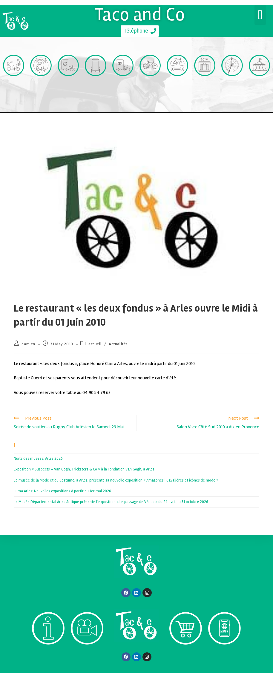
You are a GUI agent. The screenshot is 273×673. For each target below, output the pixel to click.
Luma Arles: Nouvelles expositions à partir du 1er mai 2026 (62, 491)
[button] (260, 15)
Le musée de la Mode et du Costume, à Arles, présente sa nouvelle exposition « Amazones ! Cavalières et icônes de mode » (116, 480)
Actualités (118, 344)
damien (28, 344)
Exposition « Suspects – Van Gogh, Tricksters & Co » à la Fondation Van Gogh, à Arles (84, 469)
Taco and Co (140, 14)
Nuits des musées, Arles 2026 (38, 458)
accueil (95, 344)
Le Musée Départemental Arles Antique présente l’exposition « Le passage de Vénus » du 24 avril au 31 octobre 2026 (111, 501)
